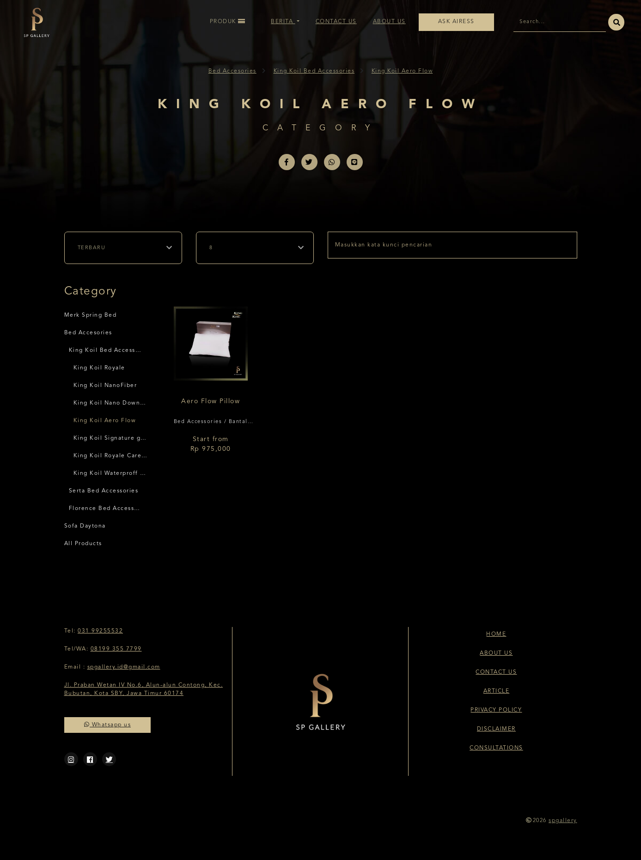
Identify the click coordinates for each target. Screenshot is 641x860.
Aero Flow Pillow (210, 401)
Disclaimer (496, 729)
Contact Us (336, 22)
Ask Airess (456, 22)
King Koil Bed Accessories (314, 71)
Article (496, 691)
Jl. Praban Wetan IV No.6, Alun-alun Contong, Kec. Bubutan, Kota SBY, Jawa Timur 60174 (143, 689)
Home (496, 634)
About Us (389, 22)
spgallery (563, 820)
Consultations (496, 748)
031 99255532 (100, 631)
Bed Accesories (232, 71)
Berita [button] (283, 22)
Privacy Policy (496, 710)
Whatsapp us (107, 725)
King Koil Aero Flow (402, 71)
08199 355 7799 (116, 649)
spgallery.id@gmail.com (123, 667)
